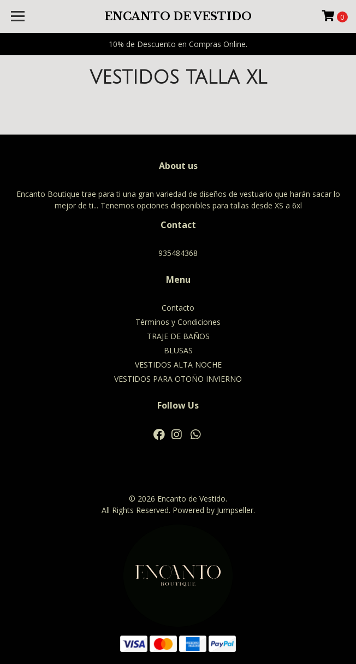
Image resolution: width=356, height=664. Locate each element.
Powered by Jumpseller (213, 510)
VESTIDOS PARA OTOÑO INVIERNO (178, 379)
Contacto (178, 307)
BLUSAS (178, 350)
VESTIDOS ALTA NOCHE (178, 364)
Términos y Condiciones (178, 322)
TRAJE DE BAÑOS (178, 336)
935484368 (178, 253)
